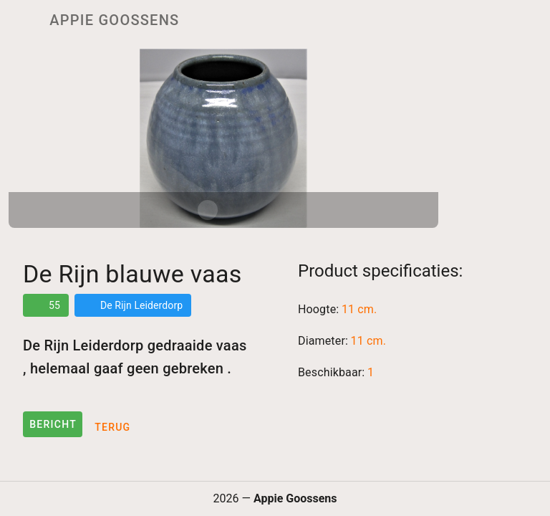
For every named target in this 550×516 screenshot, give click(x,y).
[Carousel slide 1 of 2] (208, 210)
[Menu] (20, 20)
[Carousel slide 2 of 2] (239, 210)
